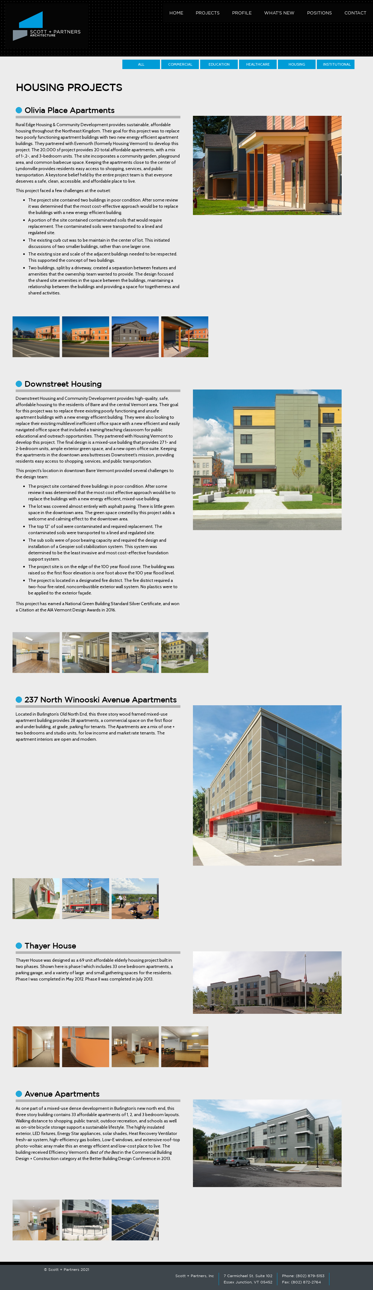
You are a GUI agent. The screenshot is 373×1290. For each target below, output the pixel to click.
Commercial (180, 64)
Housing (297, 64)
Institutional (337, 64)
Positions (319, 12)
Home (176, 12)
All (141, 64)
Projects (208, 12)
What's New (279, 12)
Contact (355, 12)
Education (219, 64)
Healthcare (258, 64)
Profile (242, 12)
